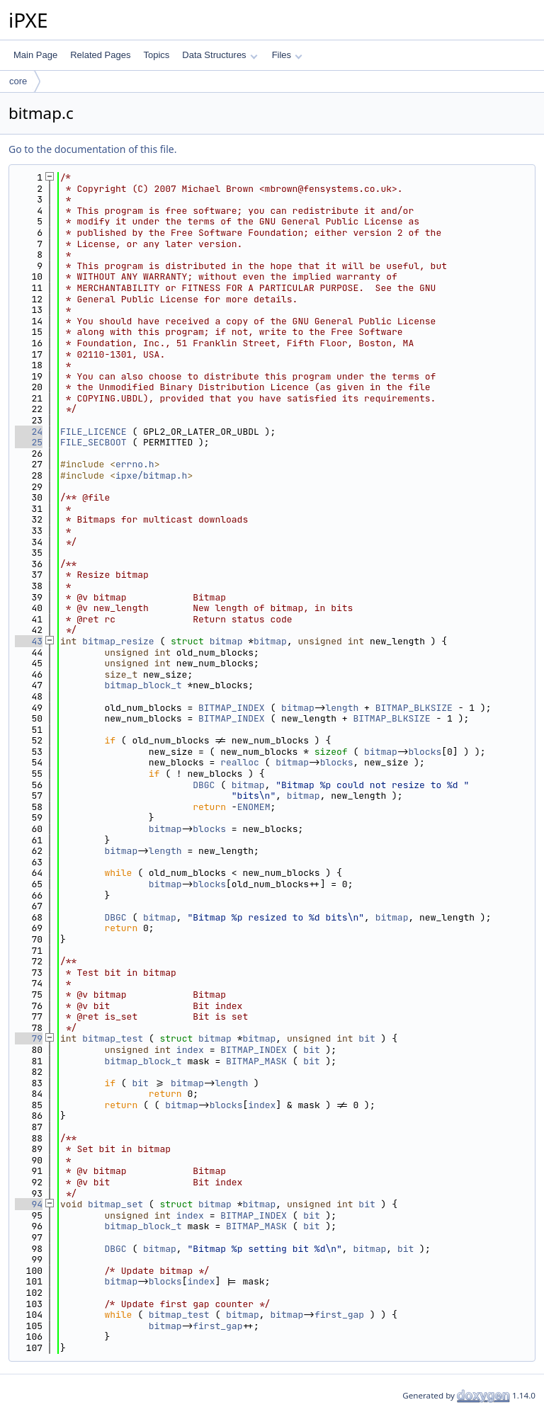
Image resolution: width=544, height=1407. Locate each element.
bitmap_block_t (142, 685)
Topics (156, 55)
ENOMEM (254, 807)
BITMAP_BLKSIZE (414, 708)
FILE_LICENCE (93, 432)
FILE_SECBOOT (93, 442)
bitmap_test (112, 1038)
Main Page (35, 55)
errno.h (134, 464)
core (18, 81)
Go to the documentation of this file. (92, 149)
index (190, 1050)
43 (28, 641)
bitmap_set (115, 1204)
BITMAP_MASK (256, 1061)
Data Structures (219, 55)
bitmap (226, 641)
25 (28, 442)
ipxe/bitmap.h (151, 475)
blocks (424, 752)
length (341, 708)
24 (28, 432)
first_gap (339, 1315)
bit (366, 1038)
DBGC (204, 785)
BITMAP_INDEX (231, 708)
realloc (239, 762)
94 (28, 1204)
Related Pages (100, 55)
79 (28, 1038)
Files (287, 55)
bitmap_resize (118, 641)
